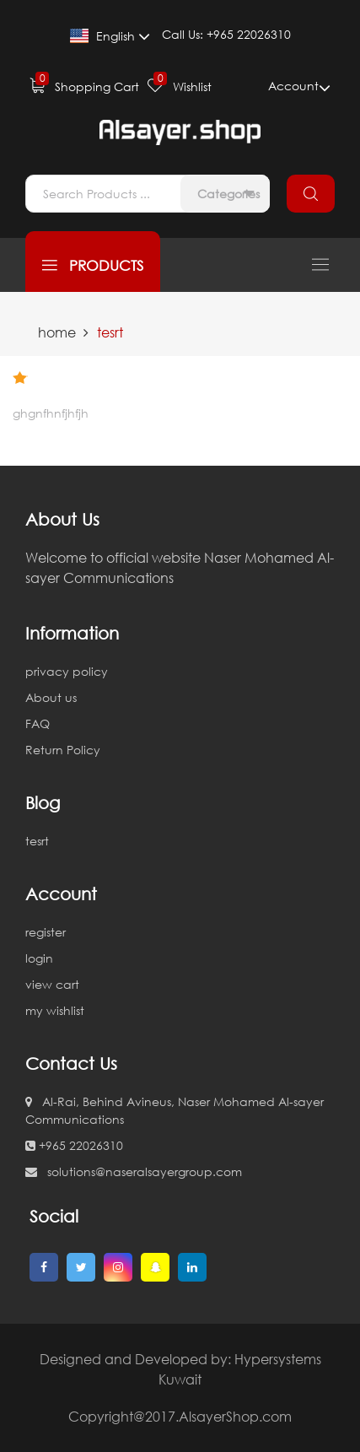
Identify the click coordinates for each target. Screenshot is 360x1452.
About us (51, 697)
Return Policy (62, 749)
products (92, 265)
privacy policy (66, 671)
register (45, 932)
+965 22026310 (74, 1145)
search (311, 193)
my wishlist (54, 1010)
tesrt (37, 841)
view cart (52, 984)
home (57, 332)
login (39, 958)
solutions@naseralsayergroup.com (133, 1171)
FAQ (37, 723)
